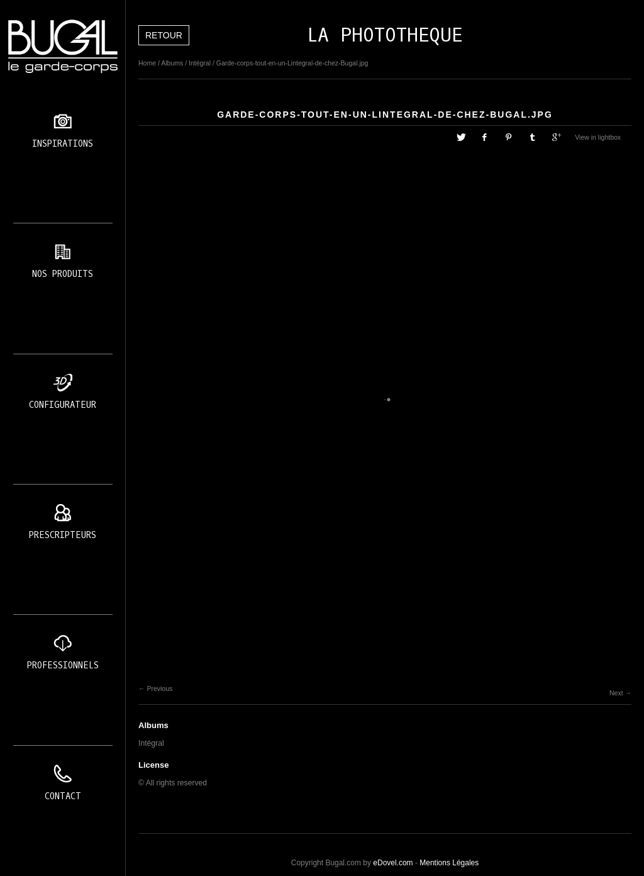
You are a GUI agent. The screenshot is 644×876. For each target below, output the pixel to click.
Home (147, 63)
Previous (159, 688)
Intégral (200, 63)
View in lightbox (598, 137)
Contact (63, 796)
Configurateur (62, 405)
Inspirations (62, 144)
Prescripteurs (62, 535)
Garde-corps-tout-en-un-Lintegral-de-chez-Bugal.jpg (292, 63)
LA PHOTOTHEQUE (385, 35)
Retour (163, 35)
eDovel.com (393, 862)
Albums (172, 63)
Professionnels (63, 665)
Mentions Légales (449, 862)
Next (616, 693)
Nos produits (62, 274)
